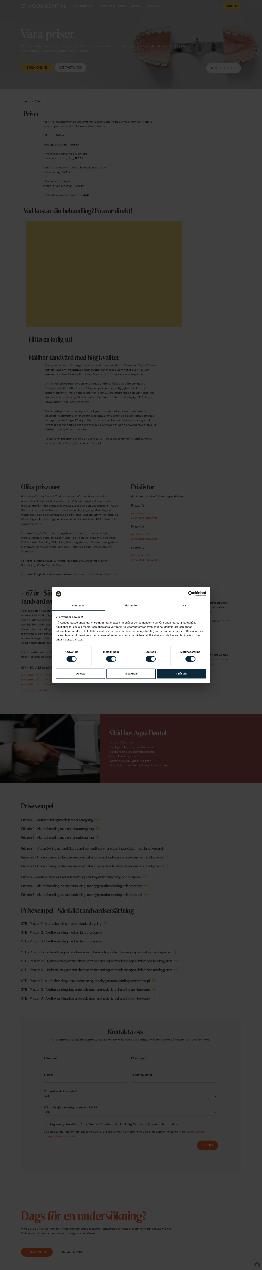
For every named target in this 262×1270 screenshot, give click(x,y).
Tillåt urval (131, 673)
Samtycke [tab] (78, 605)
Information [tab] (131, 605)
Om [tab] (184, 605)
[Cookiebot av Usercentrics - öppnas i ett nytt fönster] (190, 594)
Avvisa (80, 673)
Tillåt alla (181, 673)
